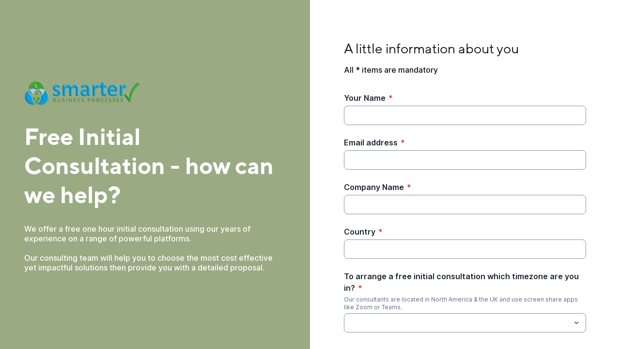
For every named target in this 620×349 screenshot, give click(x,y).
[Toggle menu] (576, 323)
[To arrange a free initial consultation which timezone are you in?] (457, 323)
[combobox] (465, 323)
